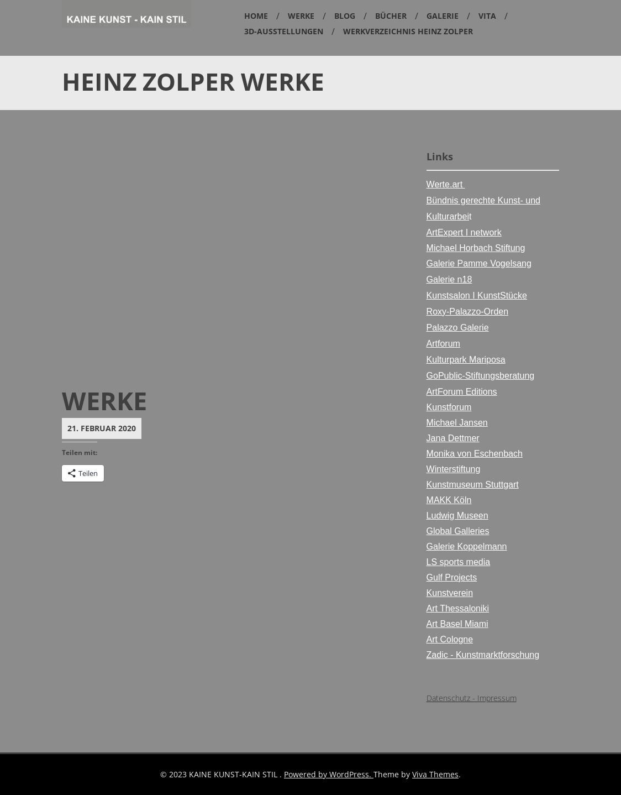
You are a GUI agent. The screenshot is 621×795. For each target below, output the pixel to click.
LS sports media (459, 562)
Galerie (443, 16)
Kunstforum (449, 407)
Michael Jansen (457, 422)
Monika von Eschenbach (475, 453)
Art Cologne (450, 639)
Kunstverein (450, 593)
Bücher (391, 16)
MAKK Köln (449, 500)
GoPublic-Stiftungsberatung (481, 375)
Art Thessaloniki (458, 608)
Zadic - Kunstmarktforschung (483, 655)
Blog (344, 16)
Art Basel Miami (457, 624)
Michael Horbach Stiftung (476, 248)
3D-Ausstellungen (283, 31)
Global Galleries (458, 531)
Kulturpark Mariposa (466, 359)
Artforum (443, 343)
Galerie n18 (449, 279)
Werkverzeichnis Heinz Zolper (408, 31)
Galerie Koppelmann (467, 546)
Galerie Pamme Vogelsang (479, 263)
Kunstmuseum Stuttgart (473, 484)
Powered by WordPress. (328, 774)
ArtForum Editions (462, 391)
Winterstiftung (454, 469)
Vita (487, 16)
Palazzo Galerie (458, 327)
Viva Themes (435, 774)
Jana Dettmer (453, 438)
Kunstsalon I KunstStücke (477, 295)
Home (256, 16)
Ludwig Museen (457, 515)
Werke (301, 16)
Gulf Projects (452, 577)
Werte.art (446, 184)
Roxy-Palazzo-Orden (468, 311)
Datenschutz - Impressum (472, 698)
